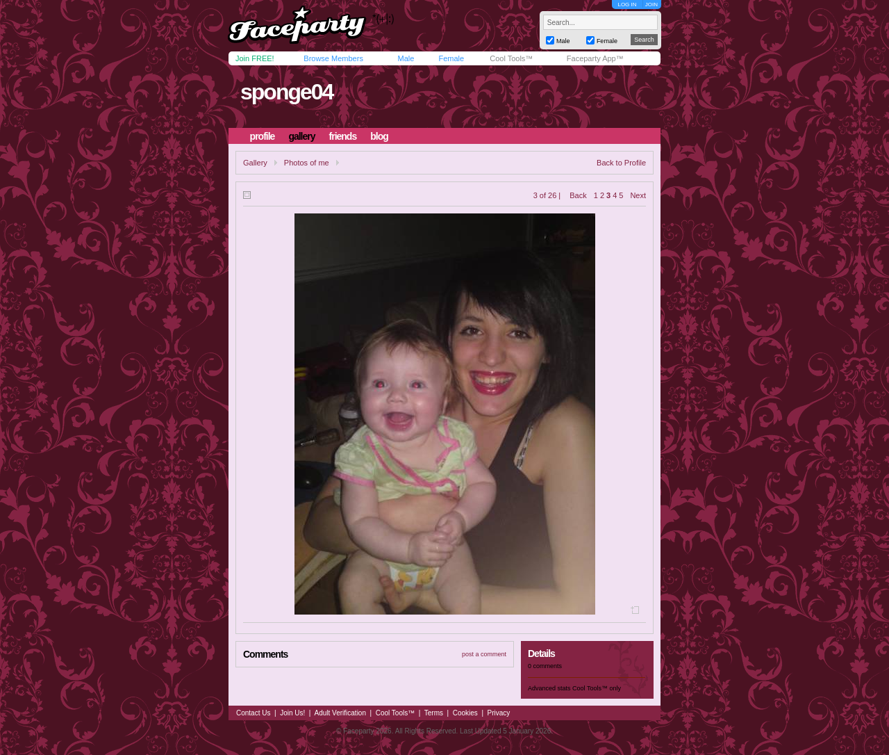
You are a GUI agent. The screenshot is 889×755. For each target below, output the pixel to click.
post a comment (484, 654)
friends (343, 136)
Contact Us (253, 713)
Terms (433, 713)
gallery (301, 136)
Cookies (465, 713)
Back (578, 195)
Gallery (255, 163)
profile (262, 136)
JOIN (651, 4)
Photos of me (306, 163)
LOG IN (626, 4)
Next (638, 195)
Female (451, 58)
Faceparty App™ (595, 58)
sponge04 (286, 91)
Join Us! (292, 713)
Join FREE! (254, 58)
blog (379, 136)
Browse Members (333, 58)
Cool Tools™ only (596, 688)
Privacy (499, 713)
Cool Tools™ (511, 58)
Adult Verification (340, 713)
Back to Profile (621, 163)
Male (405, 58)
